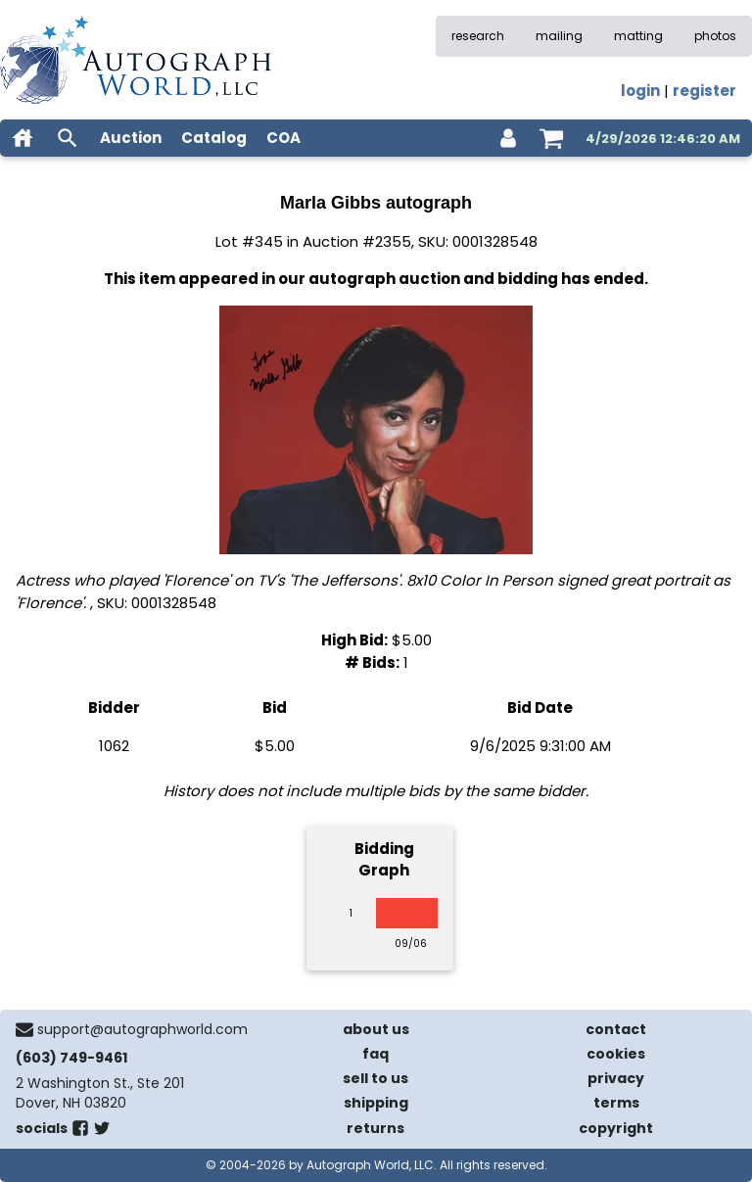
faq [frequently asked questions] (375, 1054)
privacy (616, 1078)
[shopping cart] (551, 138)
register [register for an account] (704, 90)
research (477, 35)
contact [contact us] (616, 1029)
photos (715, 35)
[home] (22, 138)
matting (638, 35)
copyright (616, 1128)
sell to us (375, 1078)
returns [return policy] (375, 1128)
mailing (559, 35)
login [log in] (640, 90)
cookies (616, 1054)
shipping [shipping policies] (376, 1102)
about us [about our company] (376, 1029)
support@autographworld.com (142, 1029)
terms (616, 1102)
